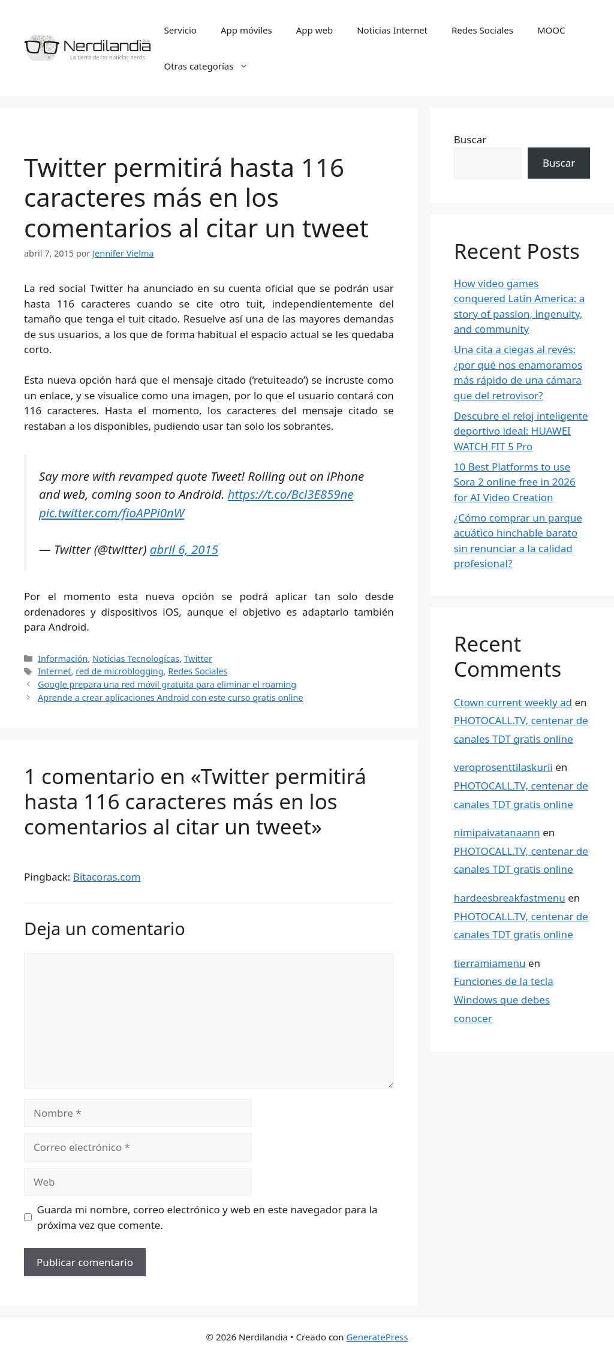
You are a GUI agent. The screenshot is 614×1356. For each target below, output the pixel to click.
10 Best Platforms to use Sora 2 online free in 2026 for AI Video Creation (515, 482)
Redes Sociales (482, 30)
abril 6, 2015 (184, 549)
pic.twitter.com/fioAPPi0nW (111, 512)
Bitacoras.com (107, 877)
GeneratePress (377, 1337)
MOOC (551, 30)
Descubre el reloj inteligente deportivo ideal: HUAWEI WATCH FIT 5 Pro (521, 431)
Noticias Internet (392, 30)
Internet (54, 671)
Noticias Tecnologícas (135, 658)
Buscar (470, 139)
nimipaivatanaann (497, 832)
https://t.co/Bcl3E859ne (291, 494)
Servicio (180, 30)
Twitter (198, 658)
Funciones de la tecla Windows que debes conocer (503, 999)
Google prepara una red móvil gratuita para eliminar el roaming (167, 684)
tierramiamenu (490, 963)
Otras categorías (212, 66)
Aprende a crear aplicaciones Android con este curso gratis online (170, 697)
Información (63, 658)
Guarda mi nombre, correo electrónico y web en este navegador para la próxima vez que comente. (207, 1217)
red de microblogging (119, 671)
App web (314, 30)
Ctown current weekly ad (513, 702)
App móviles (246, 30)
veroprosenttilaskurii (503, 767)
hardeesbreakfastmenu (509, 898)
